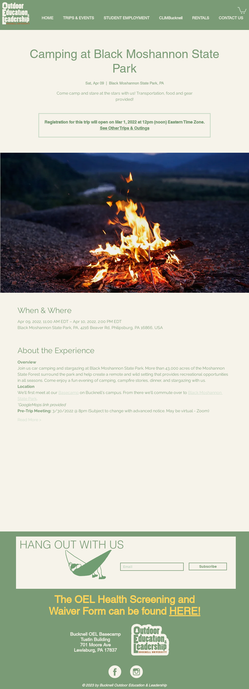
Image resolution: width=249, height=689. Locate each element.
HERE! (184, 611)
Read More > (29, 419)
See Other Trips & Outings (124, 128)
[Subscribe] (208, 566)
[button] (242, 10)
